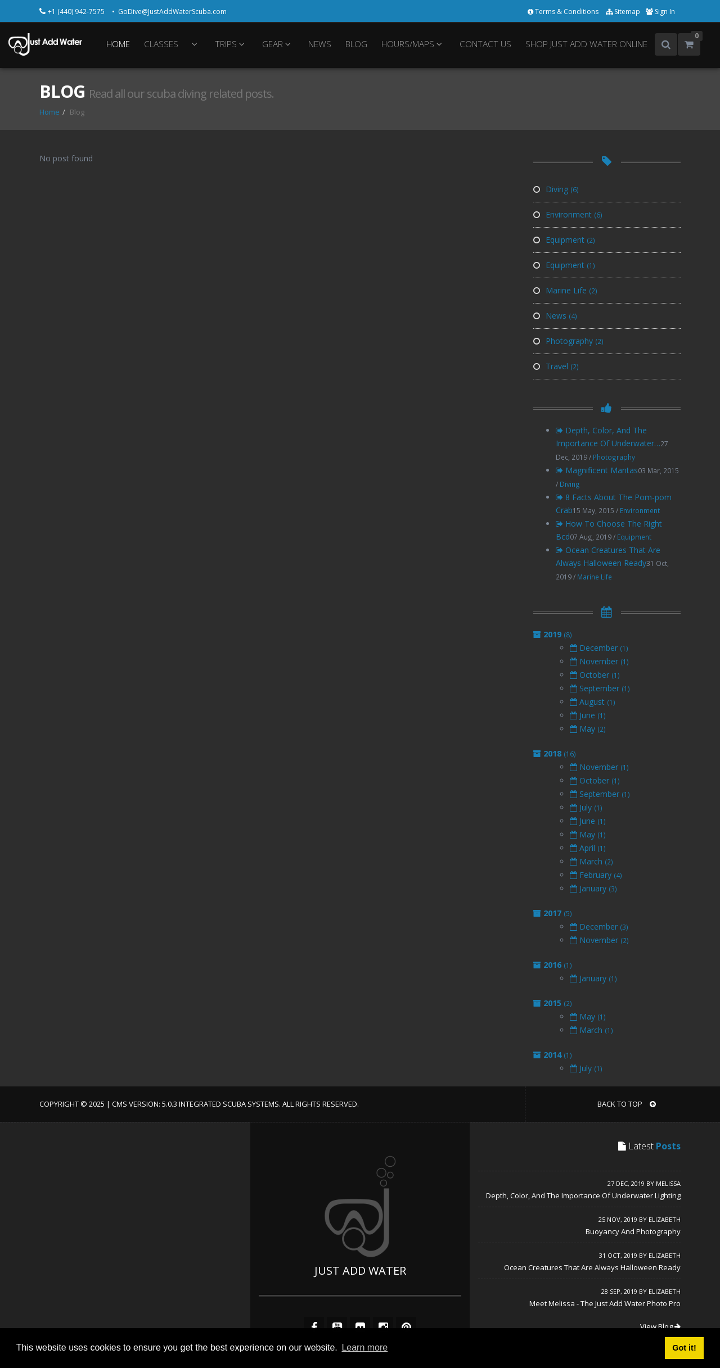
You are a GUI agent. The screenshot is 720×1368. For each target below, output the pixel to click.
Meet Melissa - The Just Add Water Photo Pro (605, 1303)
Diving (556, 189)
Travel (556, 366)
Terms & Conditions (564, 11)
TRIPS (231, 44)
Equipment (564, 239)
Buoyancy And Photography (633, 1231)
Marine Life (565, 290)
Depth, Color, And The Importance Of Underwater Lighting (583, 1195)
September (600, 688)
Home (49, 112)
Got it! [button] (684, 1347)
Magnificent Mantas (597, 470)
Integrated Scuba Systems (229, 1104)
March (591, 861)
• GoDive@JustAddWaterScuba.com (169, 11)
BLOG (356, 44)
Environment (567, 214)
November (599, 661)
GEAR (278, 44)
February (596, 874)
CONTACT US (485, 44)
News (555, 315)
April (588, 847)
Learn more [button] (364, 1347)
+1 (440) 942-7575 (77, 11)
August (592, 701)
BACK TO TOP (626, 1104)
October (595, 674)
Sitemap (623, 11)
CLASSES (161, 44)
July (586, 807)
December (599, 647)
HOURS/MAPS (413, 44)
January (593, 888)
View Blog (660, 1326)
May (588, 728)
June (588, 715)
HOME (118, 44)
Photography (568, 341)
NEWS (319, 44)
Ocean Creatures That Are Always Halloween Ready (592, 1267)
